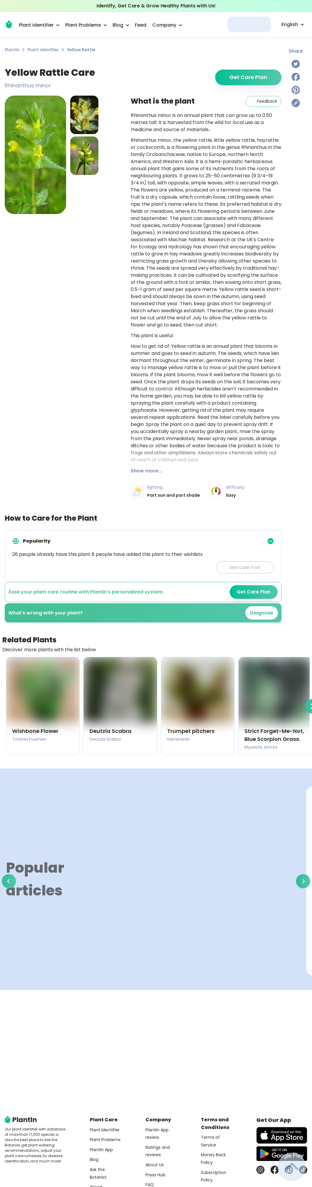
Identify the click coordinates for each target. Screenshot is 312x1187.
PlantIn (12, 50)
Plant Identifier (43, 50)
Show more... (146, 470)
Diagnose (261, 612)
